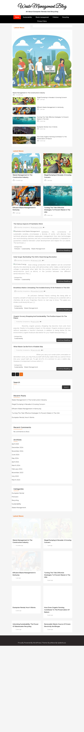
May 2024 (15, 502)
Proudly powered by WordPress (29, 704)
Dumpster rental (18, 536)
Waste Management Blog (42, 6)
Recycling (65, 17)
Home (17, 17)
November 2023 (17, 516)
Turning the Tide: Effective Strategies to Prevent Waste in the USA (57, 210)
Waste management (42, 17)
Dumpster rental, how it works (47, 127)
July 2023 (15, 520)
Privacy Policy (42, 21)
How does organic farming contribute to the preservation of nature (57, 653)
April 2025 (15, 487)
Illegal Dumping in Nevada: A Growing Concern (52, 97)
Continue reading (64, 250)
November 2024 (17, 494)
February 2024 (17, 512)
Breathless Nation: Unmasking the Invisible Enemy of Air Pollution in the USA (42, 288)
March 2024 (16, 509)
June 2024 (15, 498)
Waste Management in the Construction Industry (29, 93)
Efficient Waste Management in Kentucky (50, 107)
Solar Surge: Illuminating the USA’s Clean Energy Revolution (35, 257)
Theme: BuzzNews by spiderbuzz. (54, 704)
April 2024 (15, 505)
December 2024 (17, 491)
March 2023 (16, 523)
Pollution (56, 17)
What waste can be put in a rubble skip (28, 375)
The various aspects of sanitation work (28, 224)
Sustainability (27, 17)
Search (17, 426)
